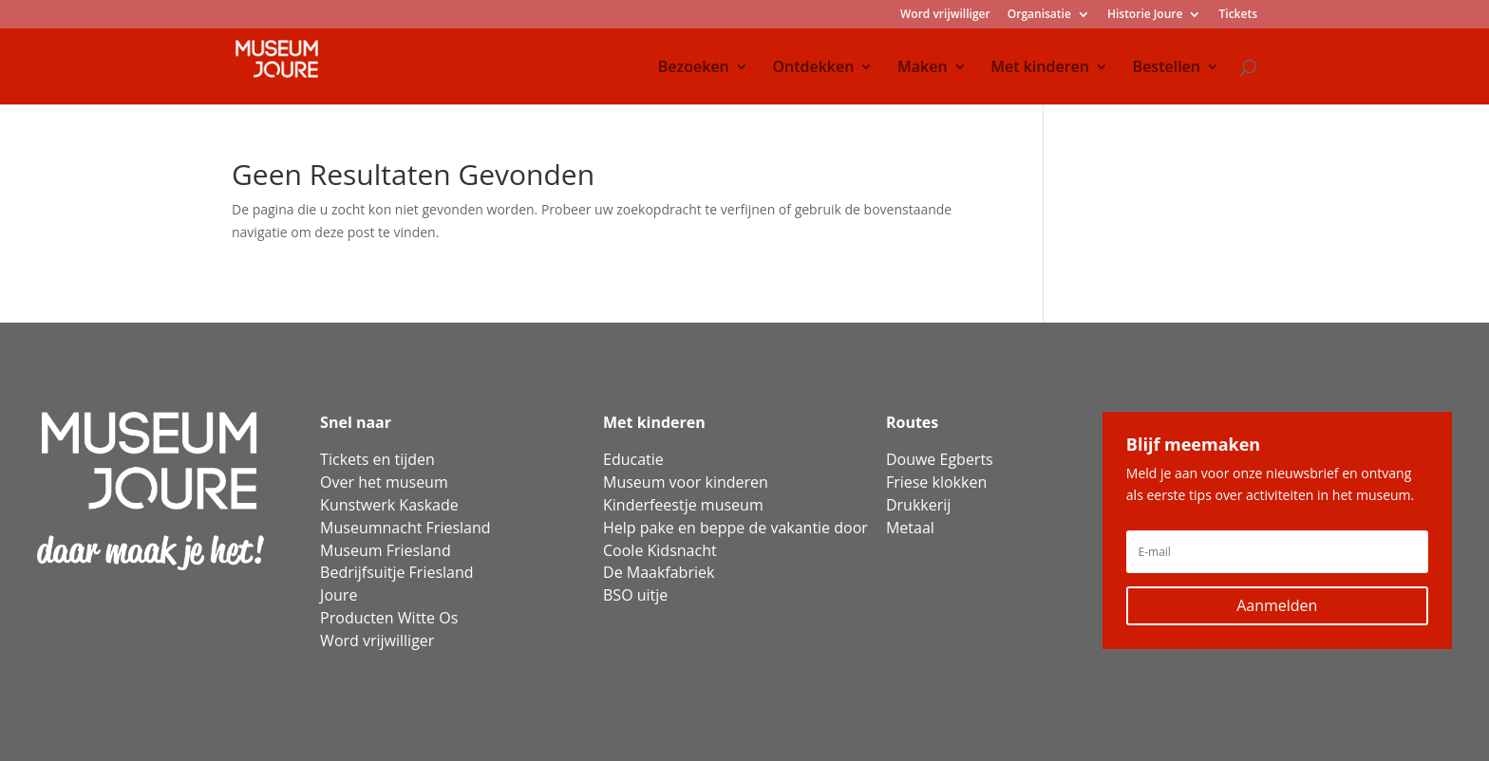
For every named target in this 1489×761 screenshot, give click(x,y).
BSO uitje (635, 595)
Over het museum (384, 482)
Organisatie (1039, 15)
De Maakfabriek (658, 572)
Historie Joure (1144, 15)
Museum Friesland (385, 550)
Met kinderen (1039, 68)
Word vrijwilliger (945, 15)
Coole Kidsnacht (660, 550)
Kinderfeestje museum (683, 504)
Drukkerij (918, 504)
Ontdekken (813, 68)
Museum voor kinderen (685, 482)
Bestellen (1166, 68)
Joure (338, 595)
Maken (922, 68)
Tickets (1238, 15)
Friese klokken (936, 482)
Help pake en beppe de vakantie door (735, 527)
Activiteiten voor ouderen (975, 550)
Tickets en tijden (377, 459)
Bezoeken (693, 68)
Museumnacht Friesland (405, 527)
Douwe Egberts (939, 459)
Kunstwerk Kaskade (389, 504)
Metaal (910, 527)
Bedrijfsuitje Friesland (396, 572)
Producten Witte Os (389, 617)
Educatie (633, 459)
